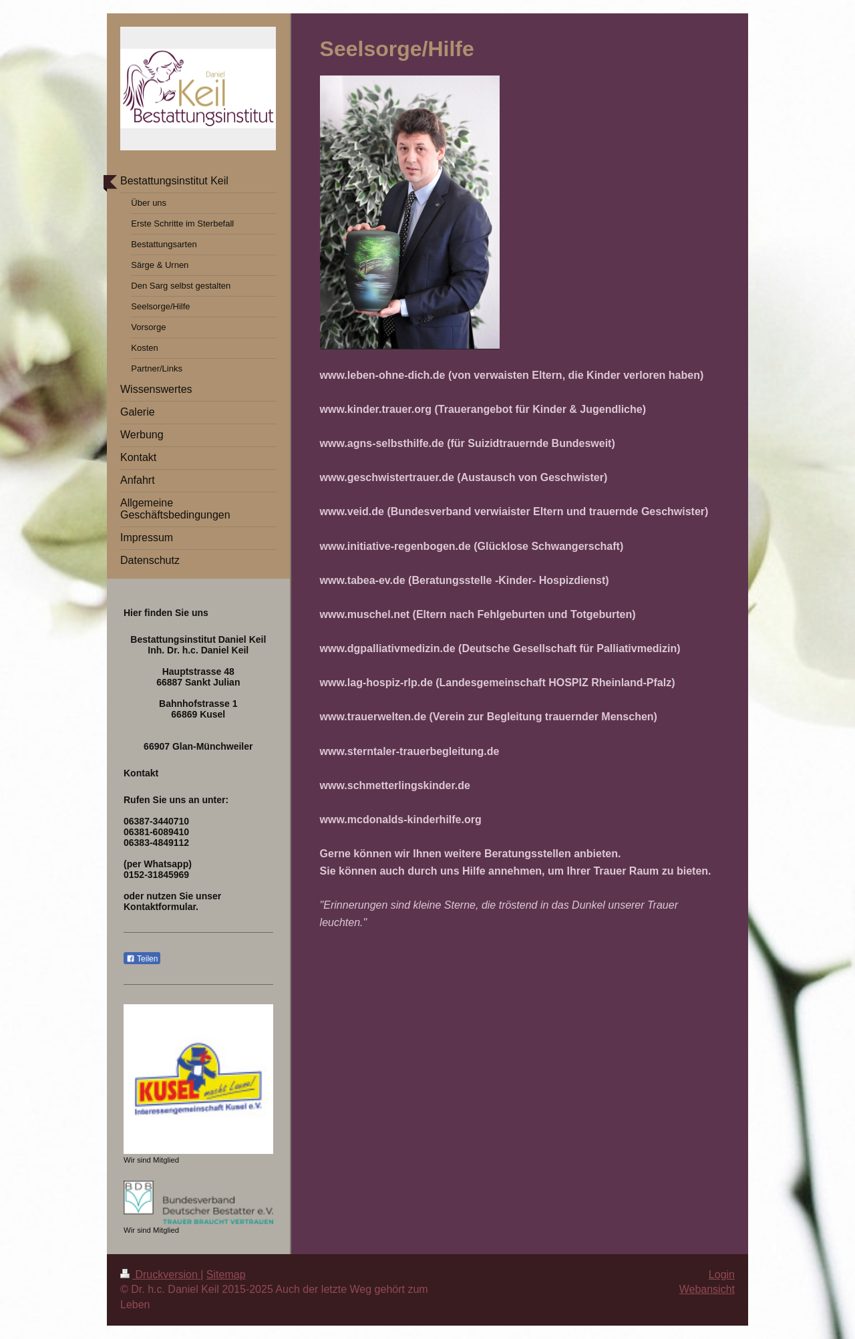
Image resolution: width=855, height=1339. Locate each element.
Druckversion (160, 1274)
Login (722, 1274)
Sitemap (226, 1274)
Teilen (142, 958)
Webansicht (707, 1289)
